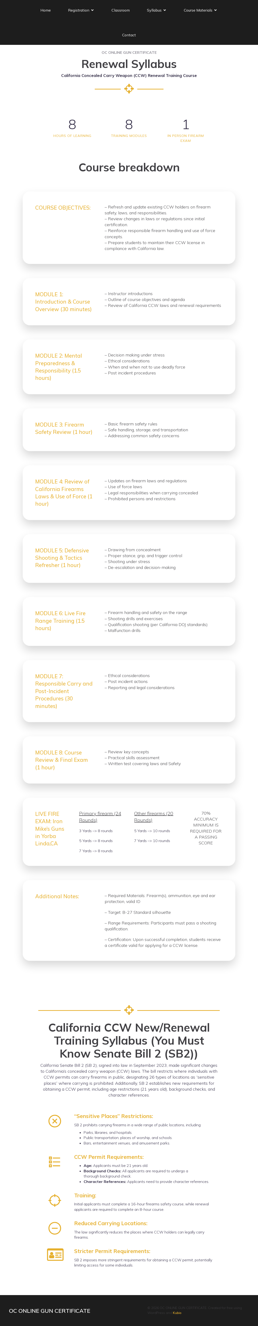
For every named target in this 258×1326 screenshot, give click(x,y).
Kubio (177, 1313)
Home (45, 10)
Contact (129, 34)
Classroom (121, 10)
